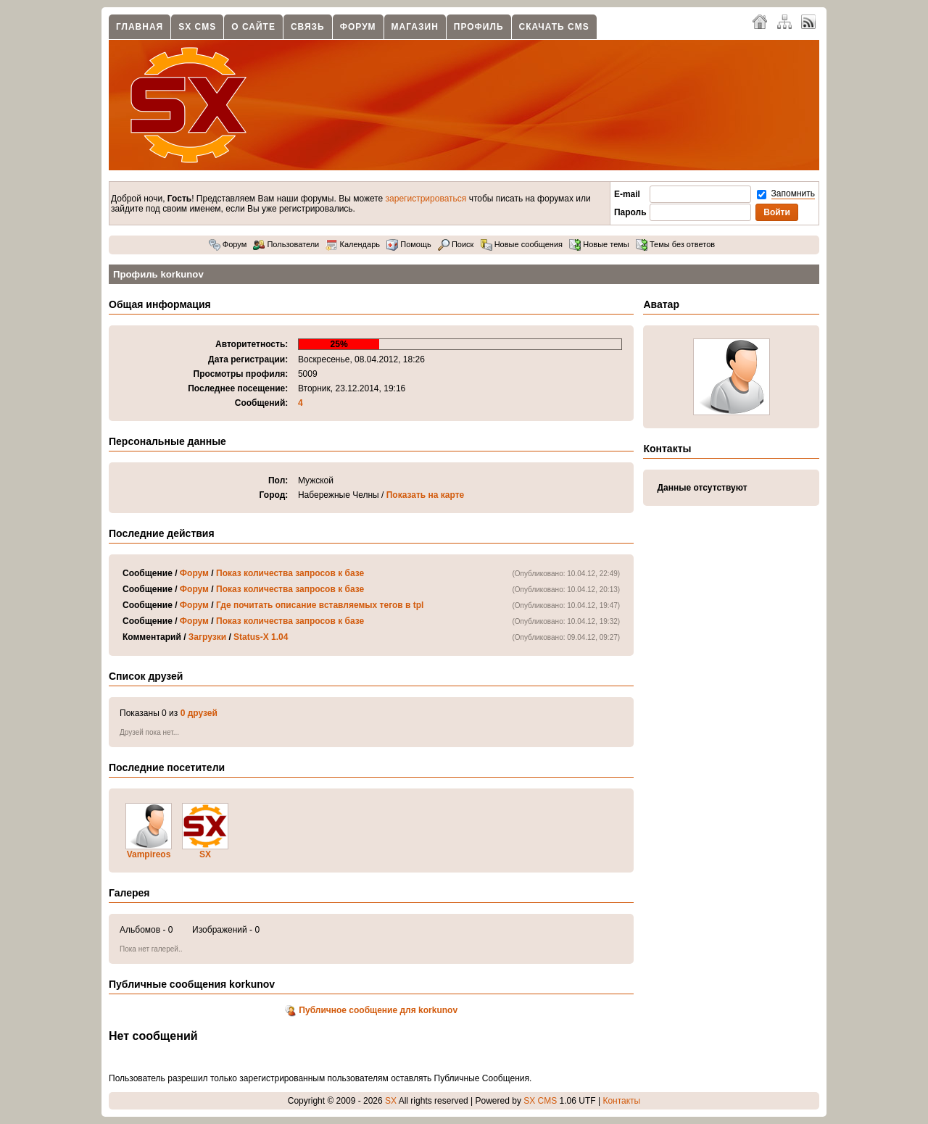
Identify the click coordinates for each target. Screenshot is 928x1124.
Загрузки (207, 637)
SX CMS (197, 27)
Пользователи (286, 244)
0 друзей (199, 713)
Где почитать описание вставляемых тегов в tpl (319, 605)
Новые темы (599, 244)
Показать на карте (425, 495)
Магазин (415, 27)
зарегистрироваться (426, 198)
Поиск (456, 244)
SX (205, 854)
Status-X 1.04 (260, 637)
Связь (308, 27)
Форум (358, 27)
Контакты (621, 1101)
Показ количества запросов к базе (290, 573)
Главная (139, 27)
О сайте (253, 27)
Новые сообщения (522, 244)
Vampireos (149, 854)
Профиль (479, 27)
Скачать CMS (554, 27)
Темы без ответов (675, 244)
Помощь (408, 244)
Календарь (353, 244)
